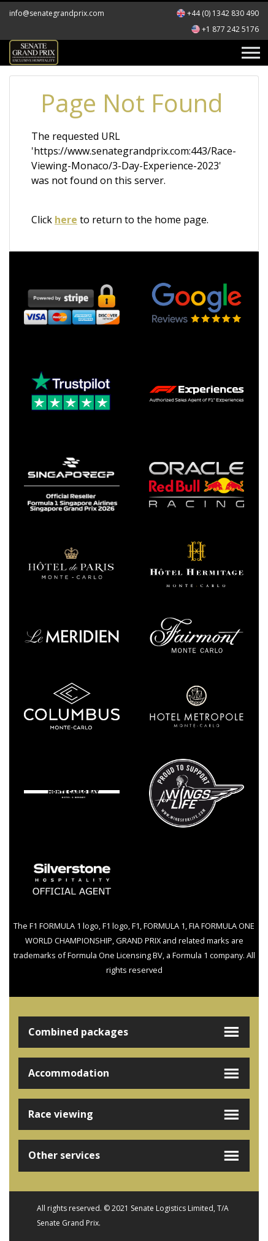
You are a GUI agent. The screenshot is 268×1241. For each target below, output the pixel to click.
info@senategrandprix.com (56, 13)
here (66, 219)
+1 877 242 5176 (230, 29)
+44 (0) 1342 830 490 (223, 13)
